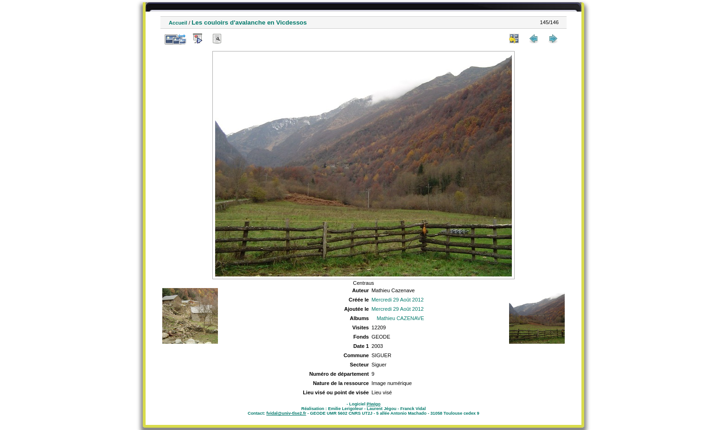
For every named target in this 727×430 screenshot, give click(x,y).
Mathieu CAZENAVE (400, 318)
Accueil (178, 23)
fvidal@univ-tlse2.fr (286, 413)
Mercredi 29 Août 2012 (397, 299)
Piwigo (374, 404)
